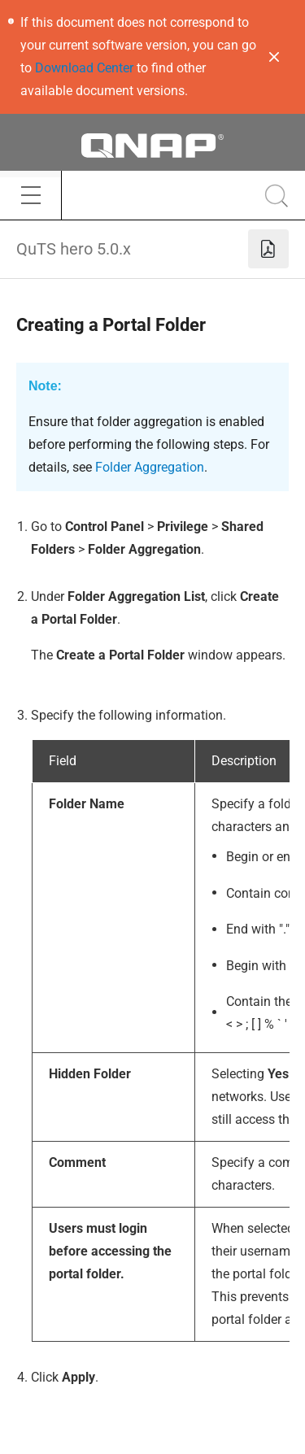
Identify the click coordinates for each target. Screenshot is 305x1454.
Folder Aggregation (149, 467)
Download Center (84, 68)
